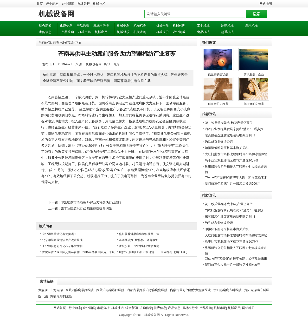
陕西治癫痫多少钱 (98, 133)
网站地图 (265, 4)
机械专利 (123, 25)
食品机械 (203, 32)
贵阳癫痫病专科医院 (227, 290)
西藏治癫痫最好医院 (79, 290)
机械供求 (123, 32)
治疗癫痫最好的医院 (58, 296)
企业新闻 (68, 4)
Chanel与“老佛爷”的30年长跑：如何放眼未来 (236, 177)
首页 (40, 4)
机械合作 (162, 25)
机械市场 (84, 32)
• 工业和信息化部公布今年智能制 (61, 246)
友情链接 (46, 281)
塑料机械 (251, 25)
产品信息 (83, 25)
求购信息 (45, 32)
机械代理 (179, 25)
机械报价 (162, 32)
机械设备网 (56, 14)
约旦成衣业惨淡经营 (219, 141)
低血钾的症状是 (218, 74)
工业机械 (203, 25)
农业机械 (179, 32)
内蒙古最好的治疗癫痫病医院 (147, 290)
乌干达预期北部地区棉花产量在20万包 (231, 160)
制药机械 (227, 25)
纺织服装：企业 (254, 74)
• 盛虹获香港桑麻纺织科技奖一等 (138, 234)
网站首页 (59, 308)
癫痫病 (43, 290)
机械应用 (101, 32)
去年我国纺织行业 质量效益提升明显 (86, 208)
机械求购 (140, 32)
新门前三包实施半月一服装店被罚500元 (232, 183)
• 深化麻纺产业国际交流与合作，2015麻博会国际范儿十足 (77, 252)
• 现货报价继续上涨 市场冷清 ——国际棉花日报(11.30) (152, 252)
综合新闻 (45, 25)
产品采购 (67, 32)
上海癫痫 (56, 290)
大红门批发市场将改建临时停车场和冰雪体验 (236, 154)
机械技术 (99, 4)
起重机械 (227, 32)
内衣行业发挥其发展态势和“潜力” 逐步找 (234, 129)
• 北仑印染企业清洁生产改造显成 (61, 240)
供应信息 (66, 25)
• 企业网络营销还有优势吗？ (58, 234)
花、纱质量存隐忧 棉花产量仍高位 (229, 123)
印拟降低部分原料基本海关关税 (227, 148)
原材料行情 (101, 25)
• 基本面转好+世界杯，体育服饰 (137, 240)
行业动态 (52, 4)
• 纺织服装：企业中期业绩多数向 (138, 246)
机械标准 (140, 25)
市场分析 (83, 4)
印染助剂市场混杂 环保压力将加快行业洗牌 (91, 202)
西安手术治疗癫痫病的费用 (122, 158)
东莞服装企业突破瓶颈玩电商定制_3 (230, 135)
